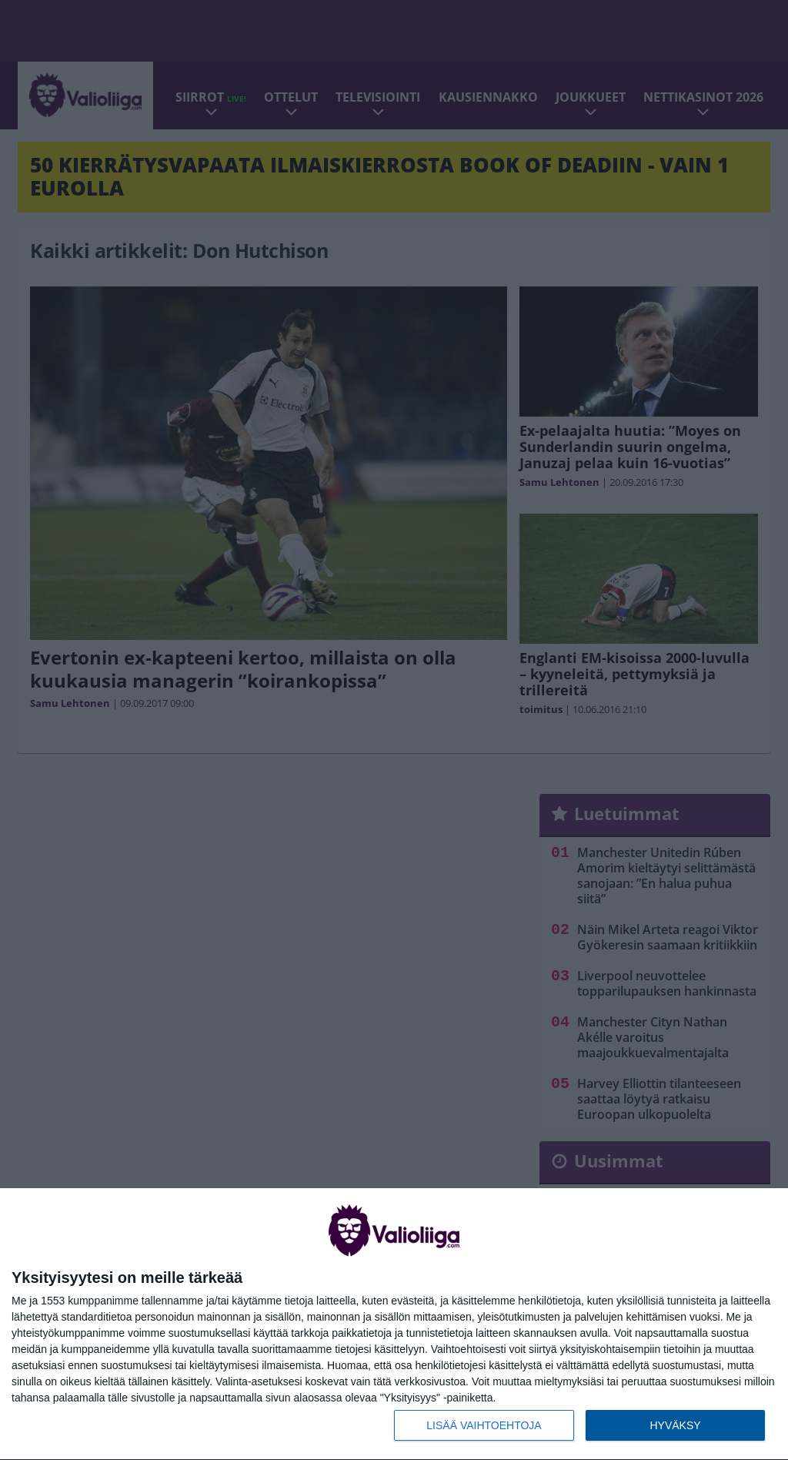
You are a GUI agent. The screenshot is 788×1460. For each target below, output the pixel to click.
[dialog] (394, 1324)
